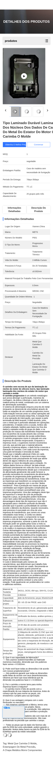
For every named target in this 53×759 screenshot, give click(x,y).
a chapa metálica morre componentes (22, 750)
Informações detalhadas (14, 209)
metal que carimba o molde (22, 743)
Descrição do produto (38, 209)
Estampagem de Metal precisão (19, 747)
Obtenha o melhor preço (16, 144)
